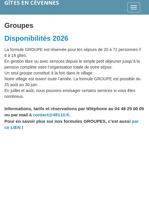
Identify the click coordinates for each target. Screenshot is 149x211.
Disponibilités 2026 (36, 38)
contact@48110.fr (51, 114)
